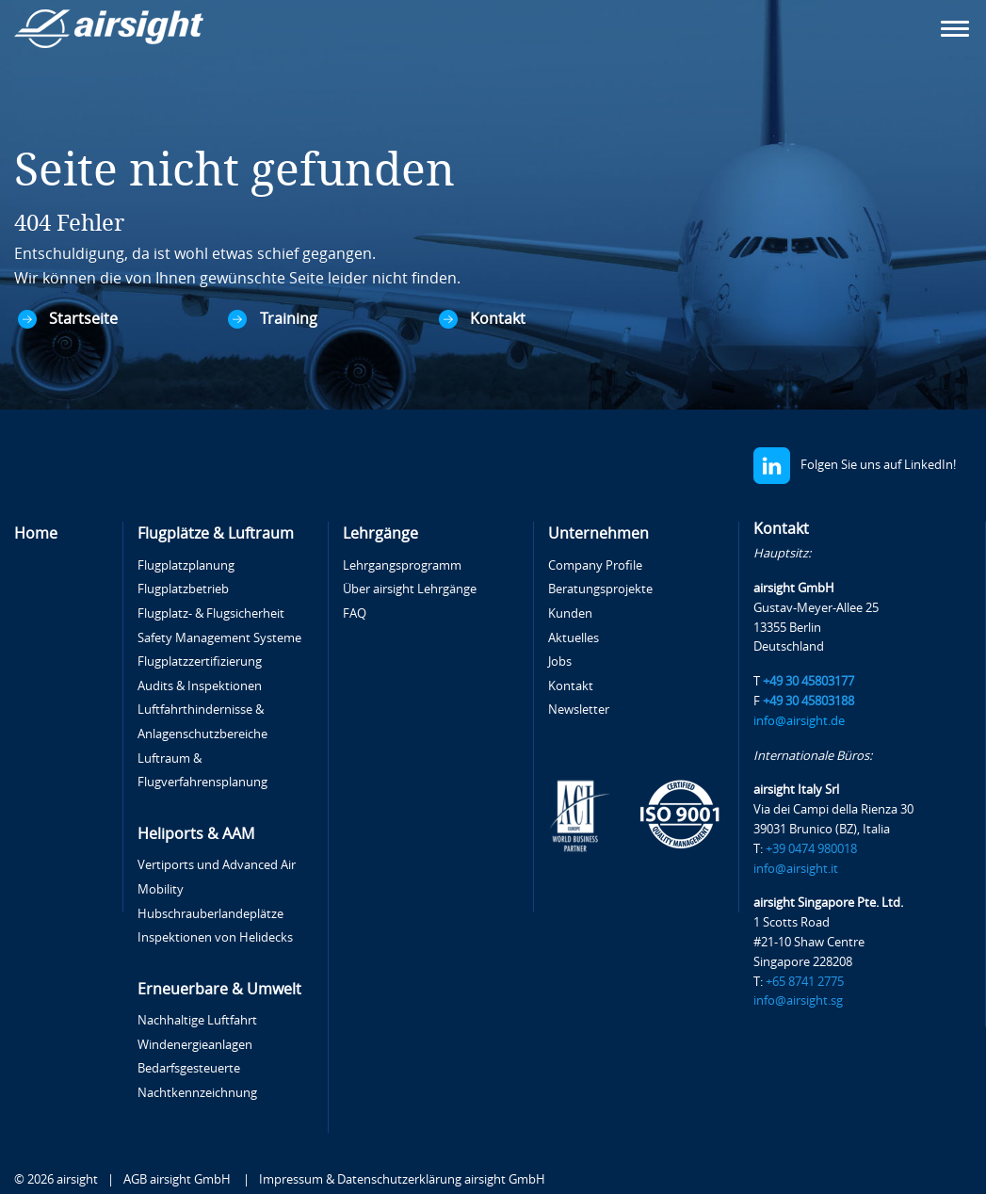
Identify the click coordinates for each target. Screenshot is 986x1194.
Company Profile (595, 565)
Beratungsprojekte (600, 589)
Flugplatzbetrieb (183, 589)
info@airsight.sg (798, 1000)
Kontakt (497, 319)
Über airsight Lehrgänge (410, 589)
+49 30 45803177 (808, 681)
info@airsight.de (799, 721)
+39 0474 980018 (811, 849)
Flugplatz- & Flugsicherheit (210, 613)
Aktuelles (573, 638)
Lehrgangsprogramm (402, 565)
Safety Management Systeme (219, 638)
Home (35, 533)
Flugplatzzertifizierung (199, 661)
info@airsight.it (795, 869)
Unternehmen (598, 533)
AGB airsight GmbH (178, 1179)
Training (288, 319)
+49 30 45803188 (808, 701)
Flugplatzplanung (185, 565)
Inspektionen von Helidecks (215, 937)
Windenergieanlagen (194, 1045)
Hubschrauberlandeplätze (210, 914)
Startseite (83, 319)
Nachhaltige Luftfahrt (197, 1020)
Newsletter (578, 709)
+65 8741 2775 (805, 982)
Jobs (560, 661)
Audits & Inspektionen (199, 686)
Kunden (570, 613)
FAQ (354, 613)
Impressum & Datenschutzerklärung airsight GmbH (402, 1179)
